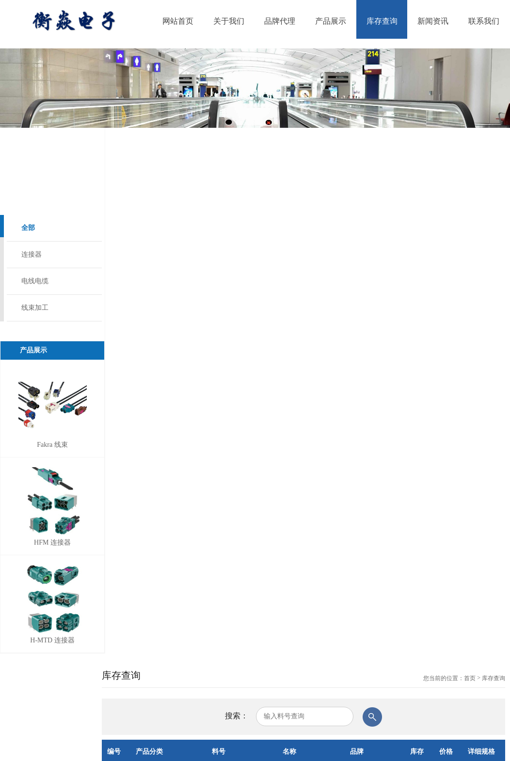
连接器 (31, 254)
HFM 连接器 (52, 542)
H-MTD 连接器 (52, 640)
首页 (470, 678)
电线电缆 (34, 281)
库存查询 (493, 678)
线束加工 (34, 307)
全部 (28, 227)
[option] (255, 88)
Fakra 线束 (52, 444)
